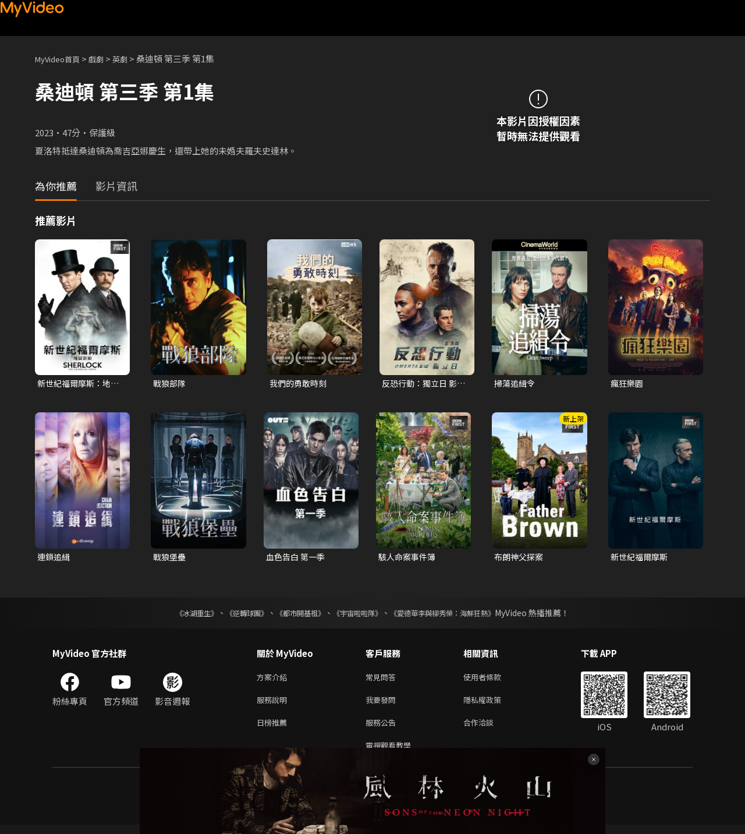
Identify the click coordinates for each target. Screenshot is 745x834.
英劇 (131, 58)
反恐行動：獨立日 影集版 (422, 383)
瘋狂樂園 (628, 383)
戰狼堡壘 (170, 558)
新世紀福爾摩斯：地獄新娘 (76, 383)
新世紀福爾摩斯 (641, 558)
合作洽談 (487, 729)
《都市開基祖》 (294, 615)
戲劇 (105, 58)
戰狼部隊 (170, 383)
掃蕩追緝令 (516, 383)
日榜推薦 (274, 729)
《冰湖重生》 (176, 615)
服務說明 (274, 704)
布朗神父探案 (520, 558)
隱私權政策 (492, 704)
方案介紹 (274, 680)
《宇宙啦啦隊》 (359, 615)
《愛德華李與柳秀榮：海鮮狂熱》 (457, 615)
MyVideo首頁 (61, 58)
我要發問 (383, 704)
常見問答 (383, 680)
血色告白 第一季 (297, 558)
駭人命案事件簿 (408, 558)
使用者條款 (492, 680)
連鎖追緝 (54, 558)
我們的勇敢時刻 (300, 383)
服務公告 (383, 729)
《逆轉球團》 (233, 615)
